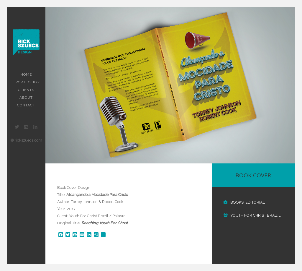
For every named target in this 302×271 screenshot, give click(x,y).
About (26, 97)
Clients (26, 90)
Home (26, 74)
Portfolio (27, 82)
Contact (26, 105)
